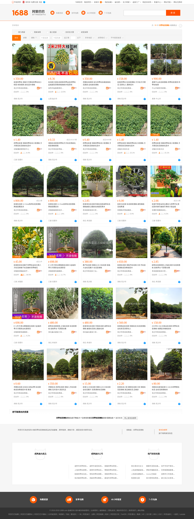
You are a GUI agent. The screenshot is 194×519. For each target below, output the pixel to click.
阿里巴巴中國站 (40, 514)
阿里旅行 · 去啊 (89, 514)
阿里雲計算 (114, 514)
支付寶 (148, 514)
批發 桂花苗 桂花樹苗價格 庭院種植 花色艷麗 (130, 205)
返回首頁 (118, 418)
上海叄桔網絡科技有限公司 (141, 474)
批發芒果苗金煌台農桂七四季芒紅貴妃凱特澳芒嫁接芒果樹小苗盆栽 (165, 205)
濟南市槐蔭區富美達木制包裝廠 (158, 470)
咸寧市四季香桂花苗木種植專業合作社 (89, 466)
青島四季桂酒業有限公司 (99, 474)
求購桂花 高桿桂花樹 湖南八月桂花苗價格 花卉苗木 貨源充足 (62, 388)
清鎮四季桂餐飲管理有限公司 (101, 478)
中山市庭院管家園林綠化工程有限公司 (160, 88)
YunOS (123, 514)
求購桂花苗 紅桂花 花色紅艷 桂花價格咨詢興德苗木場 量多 (27, 388)
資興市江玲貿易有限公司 (170, 474)
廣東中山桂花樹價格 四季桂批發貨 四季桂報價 (166, 83)
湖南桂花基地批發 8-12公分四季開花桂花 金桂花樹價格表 (165, 388)
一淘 (79, 514)
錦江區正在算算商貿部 (169, 478)
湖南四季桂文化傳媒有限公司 (115, 474)
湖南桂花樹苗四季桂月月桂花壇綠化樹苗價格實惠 (62, 144)
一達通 (175, 514)
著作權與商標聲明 (82, 510)
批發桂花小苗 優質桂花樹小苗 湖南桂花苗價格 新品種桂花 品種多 (131, 388)
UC (143, 514)
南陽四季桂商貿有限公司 (113, 466)
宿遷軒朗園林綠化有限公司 (160, 210)
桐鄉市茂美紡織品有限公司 (156, 466)
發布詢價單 (163, 430)
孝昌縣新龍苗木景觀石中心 (90, 210)
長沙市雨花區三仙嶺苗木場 (90, 271)
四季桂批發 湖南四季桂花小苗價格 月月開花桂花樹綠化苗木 (28, 144)
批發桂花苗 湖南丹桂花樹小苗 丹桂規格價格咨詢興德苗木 (131, 266)
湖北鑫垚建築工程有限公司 (56, 332)
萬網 (138, 514)
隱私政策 (111, 510)
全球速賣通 (52, 514)
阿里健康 (167, 514)
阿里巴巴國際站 (27, 514)
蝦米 (107, 514)
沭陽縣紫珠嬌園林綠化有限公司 (56, 271)
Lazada (182, 514)
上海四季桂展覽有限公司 (84, 470)
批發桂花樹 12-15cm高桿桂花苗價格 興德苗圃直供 (27, 205)
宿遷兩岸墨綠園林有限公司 (125, 210)
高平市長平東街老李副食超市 (172, 466)
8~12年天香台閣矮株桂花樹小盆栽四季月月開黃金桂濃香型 (62, 266)
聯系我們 (132, 510)
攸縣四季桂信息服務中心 (84, 474)
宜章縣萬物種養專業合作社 (171, 470)
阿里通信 (131, 514)
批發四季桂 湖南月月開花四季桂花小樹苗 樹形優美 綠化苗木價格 (28, 83)
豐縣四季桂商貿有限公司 (113, 470)
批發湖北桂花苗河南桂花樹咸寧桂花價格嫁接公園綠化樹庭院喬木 (96, 205)
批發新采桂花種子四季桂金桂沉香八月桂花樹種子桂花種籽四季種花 (27, 266)
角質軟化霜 (135, 478)
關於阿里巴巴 (122, 510)
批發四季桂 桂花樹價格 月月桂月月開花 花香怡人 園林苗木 (131, 83)
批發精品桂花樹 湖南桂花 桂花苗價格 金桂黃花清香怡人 (131, 327)
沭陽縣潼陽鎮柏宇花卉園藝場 (21, 271)
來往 (155, 514)
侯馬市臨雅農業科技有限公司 (56, 88)
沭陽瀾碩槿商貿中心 (21, 149)
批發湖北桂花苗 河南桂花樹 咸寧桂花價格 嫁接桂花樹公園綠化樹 (97, 327)
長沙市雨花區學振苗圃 (56, 149)
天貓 (67, 514)
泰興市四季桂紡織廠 (97, 470)
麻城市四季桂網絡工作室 (113, 478)
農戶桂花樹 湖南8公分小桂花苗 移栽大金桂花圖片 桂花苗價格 (96, 266)
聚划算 (73, 514)
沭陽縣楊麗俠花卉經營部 (56, 210)
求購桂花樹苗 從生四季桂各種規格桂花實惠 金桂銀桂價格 (97, 83)
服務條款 (102, 510)
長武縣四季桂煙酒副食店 (84, 478)
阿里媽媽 (100, 514)
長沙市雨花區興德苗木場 (21, 88)
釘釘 (160, 514)
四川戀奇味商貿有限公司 (155, 478)
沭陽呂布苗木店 (123, 149)
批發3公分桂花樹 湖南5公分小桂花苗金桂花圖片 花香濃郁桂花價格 (97, 388)
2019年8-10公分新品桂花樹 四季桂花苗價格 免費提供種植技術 (165, 327)
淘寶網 (61, 514)
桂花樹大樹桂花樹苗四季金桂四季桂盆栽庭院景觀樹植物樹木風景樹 (62, 83)
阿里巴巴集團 (13, 514)
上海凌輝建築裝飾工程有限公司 (143, 470)
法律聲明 (94, 510)
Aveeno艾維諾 (151, 474)
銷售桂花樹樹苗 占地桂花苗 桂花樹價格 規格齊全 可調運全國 (166, 266)
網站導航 (141, 510)
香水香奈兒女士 (137, 466)
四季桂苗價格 (138, 430)
